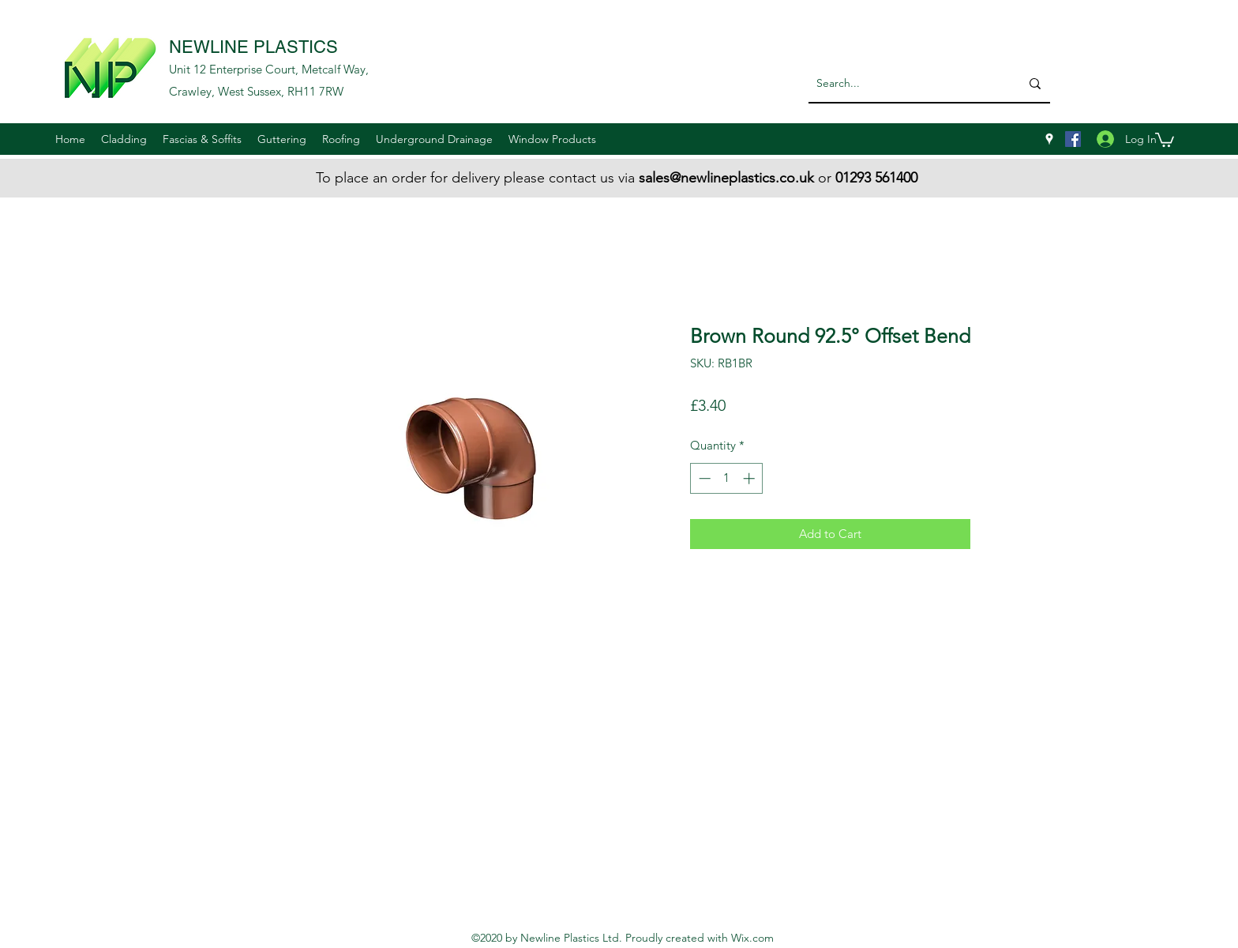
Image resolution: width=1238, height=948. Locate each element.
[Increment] (750, 478)
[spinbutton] (727, 478)
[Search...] (901, 83)
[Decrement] (703, 478)
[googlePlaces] (1049, 139)
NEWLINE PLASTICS (253, 47)
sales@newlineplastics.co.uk (726, 177)
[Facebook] (1073, 139)
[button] (124, 139)
